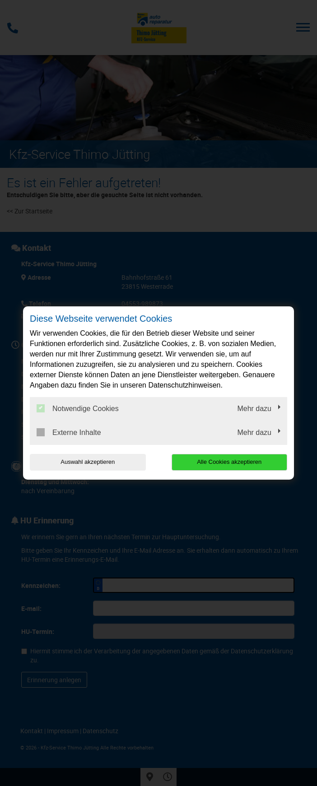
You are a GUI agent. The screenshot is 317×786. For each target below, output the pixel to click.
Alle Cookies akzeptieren (229, 461)
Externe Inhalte (69, 432)
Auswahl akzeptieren (88, 461)
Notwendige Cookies (78, 408)
